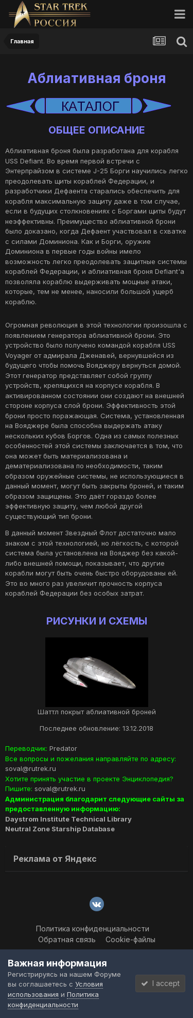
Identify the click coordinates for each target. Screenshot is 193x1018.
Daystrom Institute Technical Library (68, 819)
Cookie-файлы (130, 939)
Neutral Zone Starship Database (60, 829)
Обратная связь (67, 939)
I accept (160, 983)
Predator (63, 748)
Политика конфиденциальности (92, 928)
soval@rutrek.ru (30, 768)
